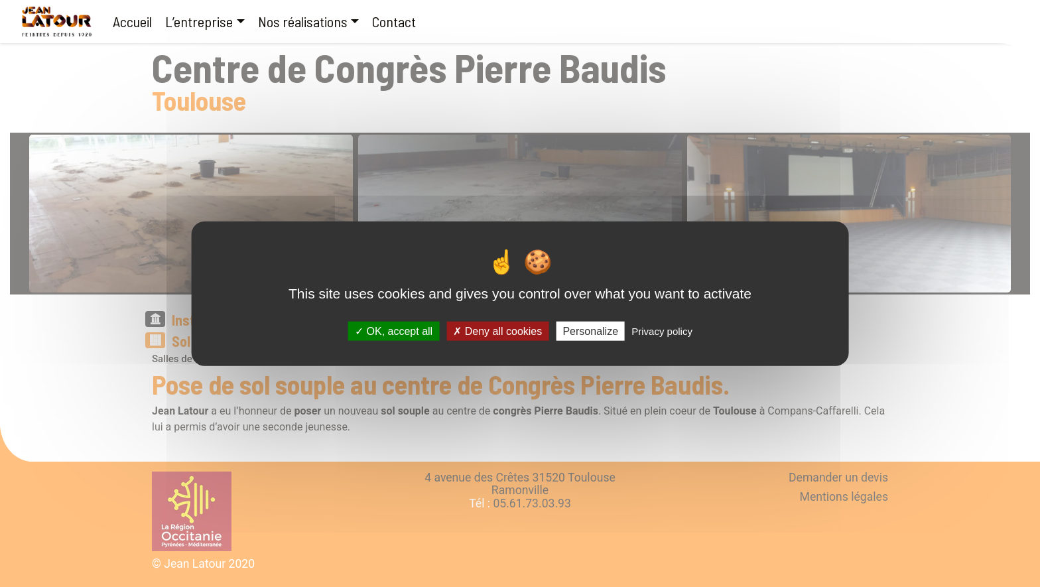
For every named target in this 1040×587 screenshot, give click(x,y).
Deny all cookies (497, 331)
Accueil (132, 21)
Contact (394, 21)
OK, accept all (393, 331)
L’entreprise (199, 21)
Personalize (590, 331)
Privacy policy (661, 331)
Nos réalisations (303, 21)
